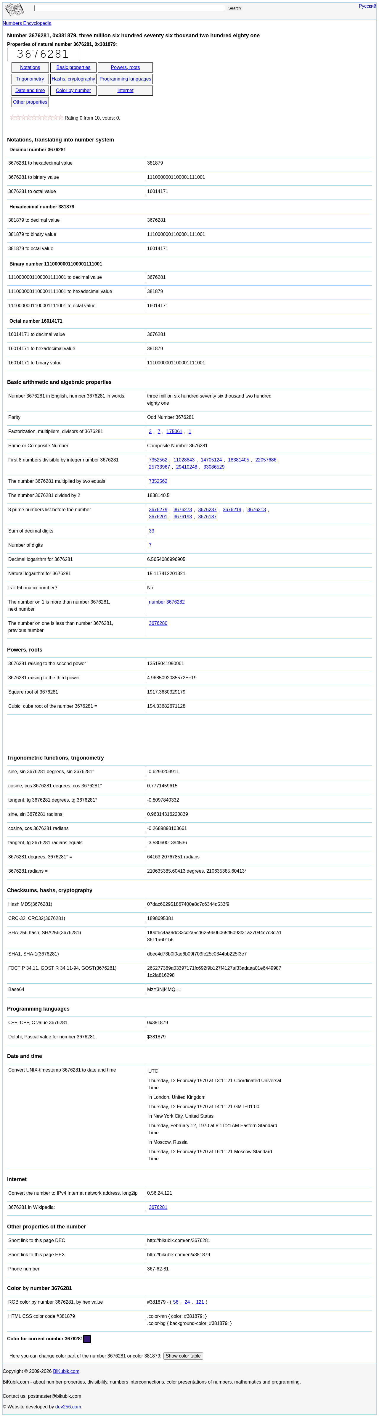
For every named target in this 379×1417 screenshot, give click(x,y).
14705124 (211, 459)
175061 (174, 431)
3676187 (207, 516)
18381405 (238, 459)
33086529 (213, 466)
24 (187, 1302)
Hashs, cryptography (73, 78)
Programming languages (125, 78)
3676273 (183, 509)
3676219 (232, 509)
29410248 (186, 466)
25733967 (159, 466)
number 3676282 (167, 601)
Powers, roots (125, 67)
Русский (367, 6)
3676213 (257, 509)
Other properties (30, 101)
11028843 (184, 459)
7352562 (158, 459)
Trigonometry (30, 78)
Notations (30, 67)
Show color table (183, 1355)
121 (200, 1302)
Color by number (73, 90)
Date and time (30, 90)
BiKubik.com (66, 1371)
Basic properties (74, 67)
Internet (125, 90)
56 (176, 1302)
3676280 (158, 623)
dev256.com (68, 1406)
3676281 (158, 1207)
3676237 (207, 509)
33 (151, 530)
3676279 (158, 509)
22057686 (265, 459)
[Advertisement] (207, 85)
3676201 (158, 516)
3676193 (183, 516)
